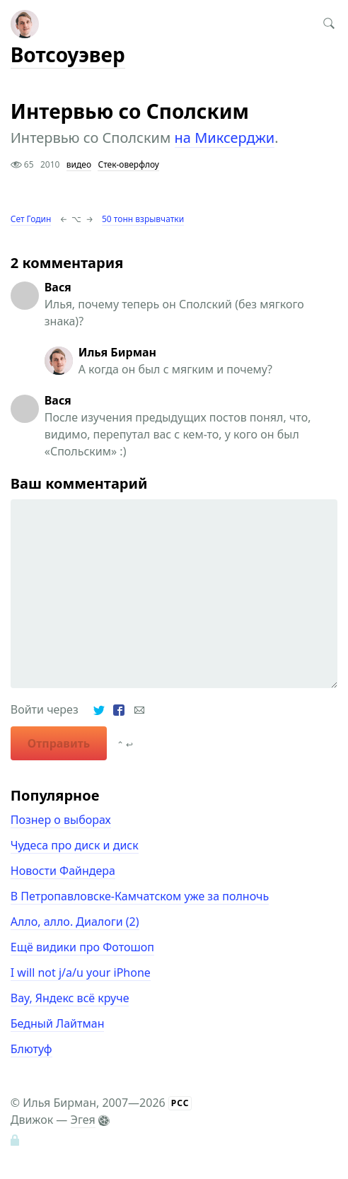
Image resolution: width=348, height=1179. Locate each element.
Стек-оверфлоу (128, 164)
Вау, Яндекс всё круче (70, 998)
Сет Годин (31, 219)
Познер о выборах (61, 819)
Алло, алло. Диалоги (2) (75, 921)
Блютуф (31, 1049)
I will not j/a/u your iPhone (81, 972)
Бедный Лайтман (58, 1023)
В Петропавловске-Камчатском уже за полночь (140, 896)
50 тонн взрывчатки (143, 219)
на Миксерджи (225, 137)
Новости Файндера (63, 870)
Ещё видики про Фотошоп (82, 947)
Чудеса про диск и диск (75, 845)
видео (78, 164)
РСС (180, 1103)
